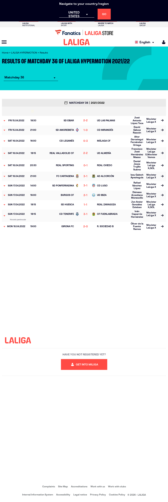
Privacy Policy (98, 494)
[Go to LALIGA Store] (84, 32)
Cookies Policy (117, 494)
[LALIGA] (77, 42)
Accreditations (79, 486)
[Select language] (145, 42)
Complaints (48, 486)
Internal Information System (37, 494)
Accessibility (63, 494)
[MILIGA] (162, 42)
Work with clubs (117, 486)
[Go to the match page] (162, 120)
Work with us (97, 486)
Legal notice (80, 494)
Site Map (63, 486)
